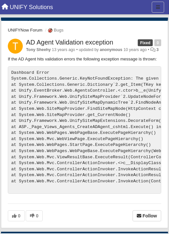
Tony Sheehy (38, 49)
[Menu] (158, 7)
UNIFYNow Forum (25, 30)
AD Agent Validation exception (69, 42)
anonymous (111, 49)
